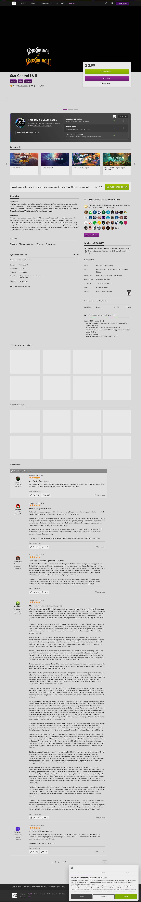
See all (117, 228)
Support (61, 3)
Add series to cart (117, 187)
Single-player (113, 301)
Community (47, 3)
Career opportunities (39, 886)
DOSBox (27, 286)
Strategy (110, 265)
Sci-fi (104, 265)
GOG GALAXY (123, 3)
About (34, 3)
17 (65, 862)
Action (98, 265)
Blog (63, 886)
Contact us (27, 886)
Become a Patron (91, 235)
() (34, 495)
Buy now (106, 78)
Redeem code (16, 886)
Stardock (109, 283)
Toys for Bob (100, 283)
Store (24, 3)
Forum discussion (102, 287)
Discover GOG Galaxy (118, 895)
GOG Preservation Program (42, 126)
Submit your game (54, 886)
